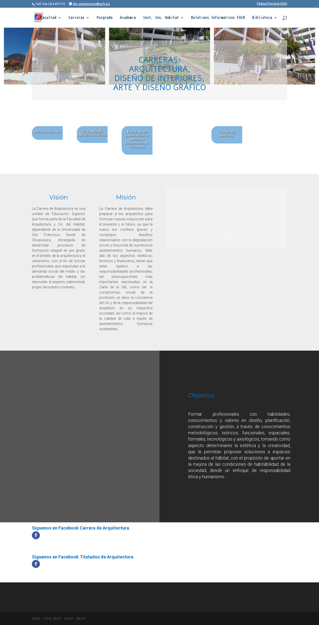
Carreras (76, 17)
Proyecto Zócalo (47, 132)
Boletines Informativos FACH (218, 17)
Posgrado (105, 17)
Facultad (48, 17)
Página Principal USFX (272, 4)
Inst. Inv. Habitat (161, 17)
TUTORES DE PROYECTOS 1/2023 (92, 133)
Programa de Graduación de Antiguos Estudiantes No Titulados (137, 139)
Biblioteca (262, 17)
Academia (128, 17)
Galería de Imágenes (227, 134)
